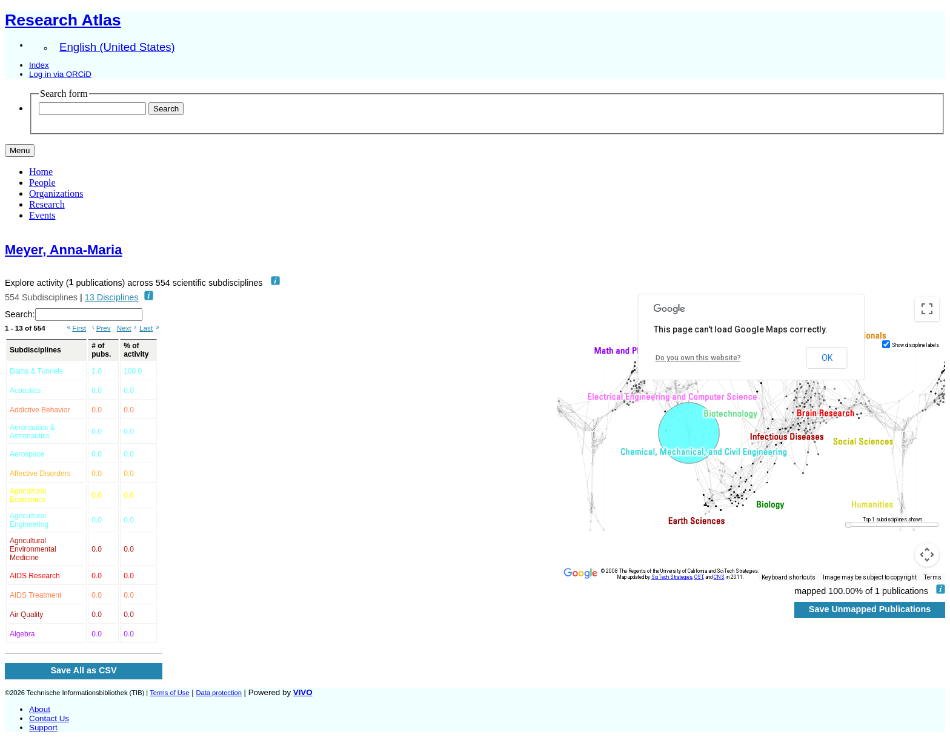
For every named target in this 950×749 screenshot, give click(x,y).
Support (43, 727)
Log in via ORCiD (60, 74)
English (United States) (117, 47)
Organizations (56, 193)
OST (698, 577)
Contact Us (49, 718)
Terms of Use (169, 692)
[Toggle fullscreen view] (927, 309)
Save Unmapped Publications (870, 609)
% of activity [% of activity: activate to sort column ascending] (136, 350)
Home (41, 172)
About (39, 709)
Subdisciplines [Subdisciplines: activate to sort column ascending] (35, 350)
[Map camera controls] (927, 555)
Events (42, 215)
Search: (73, 314)
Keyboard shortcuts (788, 577)
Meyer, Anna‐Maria (63, 249)
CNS (719, 577)
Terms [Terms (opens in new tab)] (933, 577)
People (42, 182)
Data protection (218, 692)
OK (827, 358)
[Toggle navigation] (20, 150)
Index (39, 65)
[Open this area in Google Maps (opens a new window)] (580, 573)
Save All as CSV (83, 670)
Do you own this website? (698, 358)
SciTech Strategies (672, 577)
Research (47, 204)
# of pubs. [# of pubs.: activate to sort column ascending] (101, 350)
